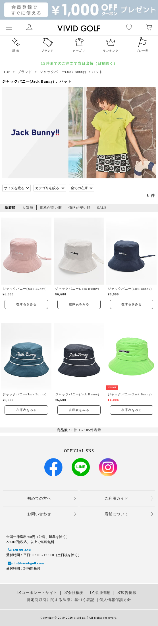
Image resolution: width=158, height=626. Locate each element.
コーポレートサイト (36, 592)
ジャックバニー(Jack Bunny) (25, 288)
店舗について (116, 514)
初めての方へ (39, 498)
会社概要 (73, 592)
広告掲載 (126, 592)
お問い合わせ (39, 514)
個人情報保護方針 (115, 600)
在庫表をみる (26, 304)
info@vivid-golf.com (25, 563)
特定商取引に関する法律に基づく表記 (60, 600)
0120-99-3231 (19, 550)
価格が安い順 (79, 208)
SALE (102, 208)
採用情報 (99, 592)
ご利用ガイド (116, 498)
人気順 (27, 208)
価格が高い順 (51, 208)
